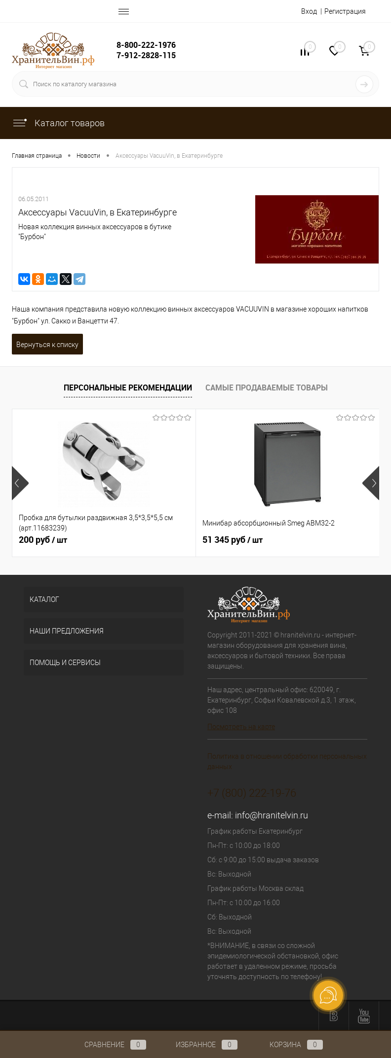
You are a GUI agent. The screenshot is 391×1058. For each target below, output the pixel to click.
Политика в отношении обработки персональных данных (287, 761)
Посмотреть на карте (241, 727)
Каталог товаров (58, 123)
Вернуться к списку (47, 345)
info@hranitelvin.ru (271, 815)
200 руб (43, 539)
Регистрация (345, 11)
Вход (309, 11)
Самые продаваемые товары (266, 387)
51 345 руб (232, 539)
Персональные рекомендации (128, 387)
